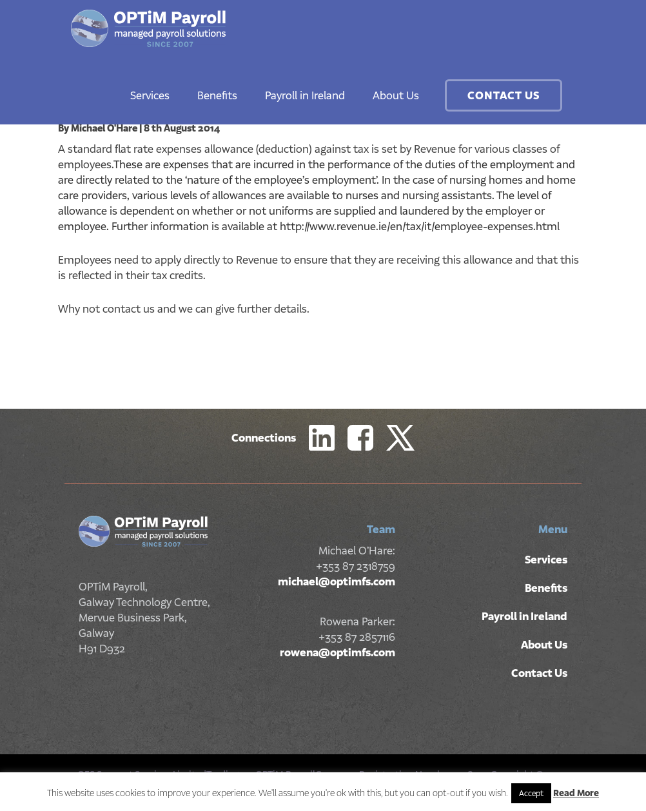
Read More (576, 793)
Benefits (217, 95)
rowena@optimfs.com (337, 652)
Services (150, 95)
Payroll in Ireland (305, 95)
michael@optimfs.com (336, 581)
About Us (396, 95)
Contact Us (503, 95)
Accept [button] (531, 793)
